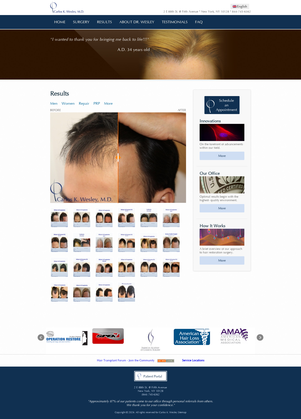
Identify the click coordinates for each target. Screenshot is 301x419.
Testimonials (174, 22)
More (108, 103)
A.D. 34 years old (133, 49)
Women (68, 103)
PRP (96, 103)
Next (260, 337)
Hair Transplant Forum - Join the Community (125, 360)
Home (59, 22)
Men (53, 103)
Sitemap (182, 412)
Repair (84, 103)
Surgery (79, 22)
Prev (41, 337)
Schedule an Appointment (226, 105)
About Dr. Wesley (135, 22)
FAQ (197, 22)
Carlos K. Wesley (168, 412)
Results (104, 22)
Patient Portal (152, 376)
